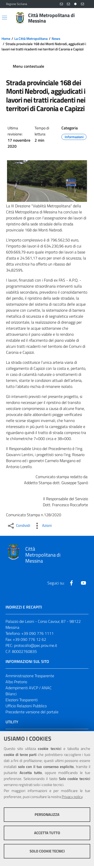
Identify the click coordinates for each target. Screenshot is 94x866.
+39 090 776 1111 (37, 633)
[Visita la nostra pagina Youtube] (83, 583)
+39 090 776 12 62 (29, 639)
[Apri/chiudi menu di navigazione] (5, 18)
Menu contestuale (28, 66)
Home (6, 38)
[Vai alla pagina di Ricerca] (85, 18)
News (56, 38)
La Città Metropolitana (31, 38)
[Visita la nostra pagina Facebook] (71, 583)
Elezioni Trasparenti (22, 700)
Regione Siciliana (16, 4)
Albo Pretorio (16, 682)
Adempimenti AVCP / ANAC (29, 688)
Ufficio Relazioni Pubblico (26, 706)
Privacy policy (72, 797)
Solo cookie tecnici (47, 851)
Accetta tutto (47, 833)
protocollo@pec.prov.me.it (35, 645)
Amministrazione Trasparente (30, 676)
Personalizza (47, 814)
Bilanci (11, 694)
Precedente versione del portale (32, 712)
